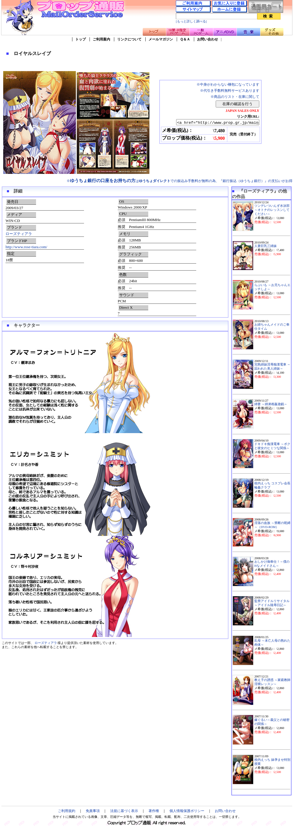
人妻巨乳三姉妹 (265, 246)
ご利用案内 (101, 39)
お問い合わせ (207, 39)
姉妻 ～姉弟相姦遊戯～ (270, 404)
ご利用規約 (66, 811)
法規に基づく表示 (124, 811)
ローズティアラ (19, 234)
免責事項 (93, 811)
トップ (80, 39)
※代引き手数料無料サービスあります (229, 91)
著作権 (154, 811)
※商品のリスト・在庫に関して (234, 97)
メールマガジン (161, 39)
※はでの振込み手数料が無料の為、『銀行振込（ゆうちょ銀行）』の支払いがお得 (179, 181)
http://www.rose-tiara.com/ (26, 247)
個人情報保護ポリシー (186, 811)
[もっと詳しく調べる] (191, 21)
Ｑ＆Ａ (185, 39)
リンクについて (129, 39)
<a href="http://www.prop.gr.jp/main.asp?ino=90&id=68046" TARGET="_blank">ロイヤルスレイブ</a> (212, 122)
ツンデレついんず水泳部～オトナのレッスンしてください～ (272, 210)
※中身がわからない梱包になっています (227, 84)
